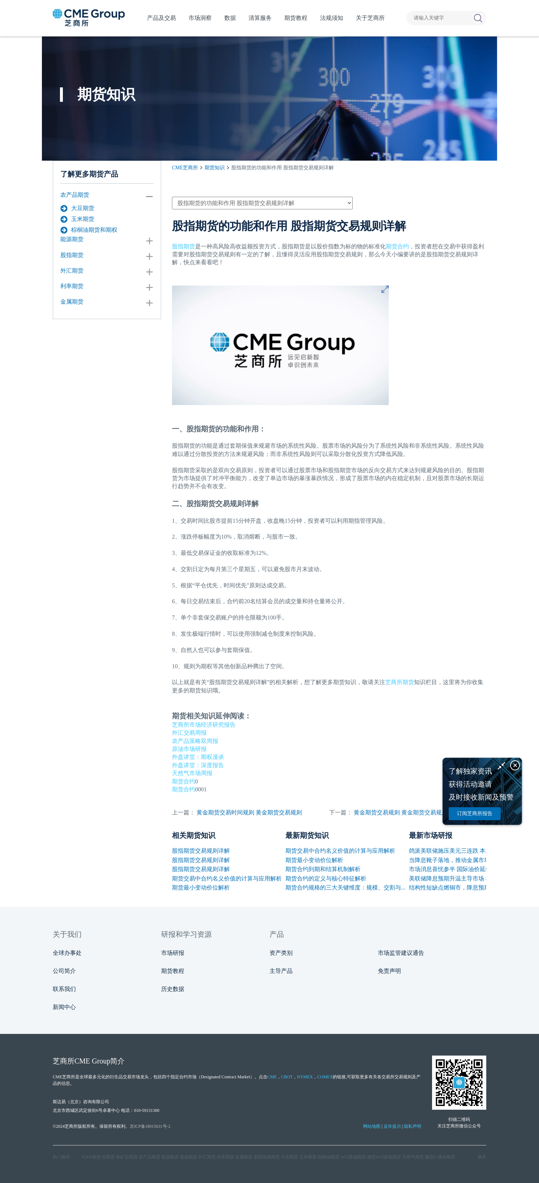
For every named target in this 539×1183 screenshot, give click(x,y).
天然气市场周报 (192, 773)
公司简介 (64, 971)
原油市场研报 (189, 749)
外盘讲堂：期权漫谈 (198, 757)
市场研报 (172, 953)
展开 (482, 1157)
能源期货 (71, 239)
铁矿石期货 (127, 1157)
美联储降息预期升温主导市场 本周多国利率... (467, 878)
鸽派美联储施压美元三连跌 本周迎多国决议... (467, 851)
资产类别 (281, 953)
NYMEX (305, 1076)
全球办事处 (67, 953)
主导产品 (281, 971)
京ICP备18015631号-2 (150, 1126)
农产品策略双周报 (195, 741)
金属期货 (71, 302)
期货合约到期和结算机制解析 (323, 869)
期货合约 (397, 246)
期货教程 (172, 971)
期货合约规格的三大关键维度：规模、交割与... (345, 887)
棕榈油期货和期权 (88, 230)
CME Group (92, 1061)
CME (272, 1076)
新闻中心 (64, 1007)
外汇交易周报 (189, 733)
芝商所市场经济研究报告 (204, 725)
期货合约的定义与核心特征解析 (325, 878)
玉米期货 (77, 219)
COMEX (325, 1076)
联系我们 (64, 989)
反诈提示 (392, 1126)
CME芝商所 (185, 167)
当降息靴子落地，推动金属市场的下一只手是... (469, 860)
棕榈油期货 (328, 1157)
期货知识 (214, 167)
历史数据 (172, 989)
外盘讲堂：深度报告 (198, 765)
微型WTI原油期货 (384, 1157)
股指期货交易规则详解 (201, 851)
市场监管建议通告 (401, 953)
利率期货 (71, 286)
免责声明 (389, 971)
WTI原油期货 (353, 1157)
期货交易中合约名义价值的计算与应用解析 (227, 878)
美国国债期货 (267, 1157)
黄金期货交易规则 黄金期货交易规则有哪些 (409, 812)
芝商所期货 (399, 682)
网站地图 (371, 1126)
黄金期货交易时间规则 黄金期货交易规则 (249, 812)
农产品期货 (74, 195)
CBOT (287, 1076)
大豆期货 (77, 208)
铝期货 (108, 1157)
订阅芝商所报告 (474, 813)
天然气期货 (413, 1157)
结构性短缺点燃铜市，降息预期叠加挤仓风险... (469, 887)
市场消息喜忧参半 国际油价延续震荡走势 (461, 869)
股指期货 (71, 255)
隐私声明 (412, 1126)
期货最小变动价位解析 (201, 887)
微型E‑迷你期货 (440, 1157)
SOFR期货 (91, 1157)
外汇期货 (71, 271)
